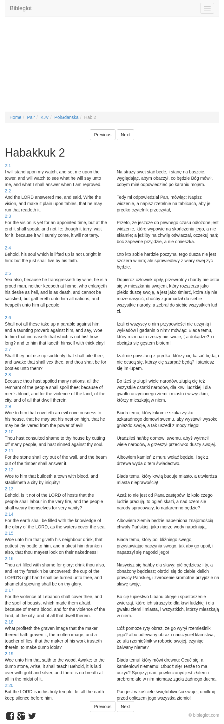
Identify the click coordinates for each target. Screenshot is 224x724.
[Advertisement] (112, 67)
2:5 (8, 273)
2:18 (9, 621)
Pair (31, 117)
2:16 (9, 558)
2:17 (9, 590)
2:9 (8, 406)
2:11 (9, 450)
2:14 (9, 514)
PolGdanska (66, 117)
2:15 (9, 533)
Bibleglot (21, 8)
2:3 (8, 216)
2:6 (8, 317)
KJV (45, 117)
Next (125, 134)
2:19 (9, 653)
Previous (102, 134)
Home (15, 117)
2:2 (8, 190)
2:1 (8, 165)
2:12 (9, 469)
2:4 (8, 247)
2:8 (8, 374)
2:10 (9, 431)
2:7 (8, 349)
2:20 (9, 685)
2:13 (9, 488)
